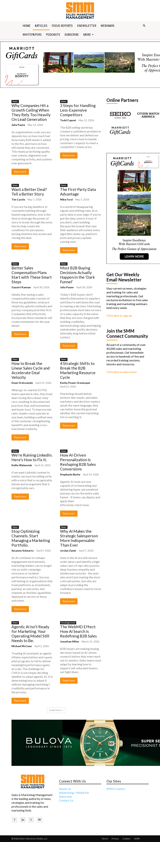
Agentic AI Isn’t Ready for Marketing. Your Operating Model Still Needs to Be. (30, 633)
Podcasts (53, 34)
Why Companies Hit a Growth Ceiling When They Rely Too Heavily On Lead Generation (31, 112)
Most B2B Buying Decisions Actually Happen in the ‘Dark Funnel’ (77, 275)
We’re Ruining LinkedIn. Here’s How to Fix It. (31, 457)
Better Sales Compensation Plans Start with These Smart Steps (31, 275)
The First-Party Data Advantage (78, 191)
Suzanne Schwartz (22, 550)
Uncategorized (68, 622)
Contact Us (66, 800)
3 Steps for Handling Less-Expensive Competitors (77, 110)
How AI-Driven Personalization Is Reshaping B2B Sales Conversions (78, 462)
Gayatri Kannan (21, 287)
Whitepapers (32, 34)
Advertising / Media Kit (74, 792)
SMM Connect (115, 788)
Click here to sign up (119, 315)
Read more (20, 171)
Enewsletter (86, 26)
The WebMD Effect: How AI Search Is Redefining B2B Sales (78, 631)
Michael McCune (21, 646)
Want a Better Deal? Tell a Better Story (29, 191)
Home (26, 26)
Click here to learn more (121, 372)
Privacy (115, 838)
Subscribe (72, 34)
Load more (56, 710)
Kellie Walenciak (21, 465)
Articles (41, 26)
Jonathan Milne (69, 641)
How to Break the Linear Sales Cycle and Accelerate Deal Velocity (30, 370)
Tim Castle (18, 199)
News (15, 101)
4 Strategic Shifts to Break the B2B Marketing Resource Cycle (77, 370)
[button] (144, 26)
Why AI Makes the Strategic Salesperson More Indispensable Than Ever (79, 538)
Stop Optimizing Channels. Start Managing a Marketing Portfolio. (30, 538)
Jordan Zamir (68, 550)
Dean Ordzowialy (22, 382)
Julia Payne (18, 124)
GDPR (137, 838)
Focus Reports (62, 26)
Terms (105, 838)
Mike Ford (66, 199)
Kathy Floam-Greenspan (75, 382)
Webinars (107, 26)
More (88, 34)
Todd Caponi (68, 120)
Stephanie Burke (70, 474)
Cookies (126, 838)
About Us (65, 788)
